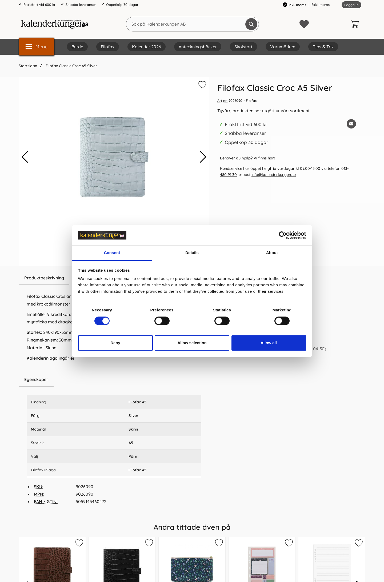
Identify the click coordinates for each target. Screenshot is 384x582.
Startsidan (28, 65)
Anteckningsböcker (198, 46)
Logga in (351, 5)
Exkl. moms (320, 4)
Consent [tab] (112, 253)
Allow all (269, 343)
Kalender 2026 (146, 46)
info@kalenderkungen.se (273, 174)
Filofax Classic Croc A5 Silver (71, 65)
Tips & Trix (323, 46)
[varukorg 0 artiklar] (356, 24)
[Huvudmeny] (36, 46)
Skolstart (243, 46)
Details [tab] (192, 253)
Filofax (107, 46)
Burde (77, 46)
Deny (115, 343)
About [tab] (272, 253)
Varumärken (282, 46)
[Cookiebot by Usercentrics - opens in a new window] (282, 235)
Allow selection (191, 343)
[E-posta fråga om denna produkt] (351, 124)
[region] (114, 380)
